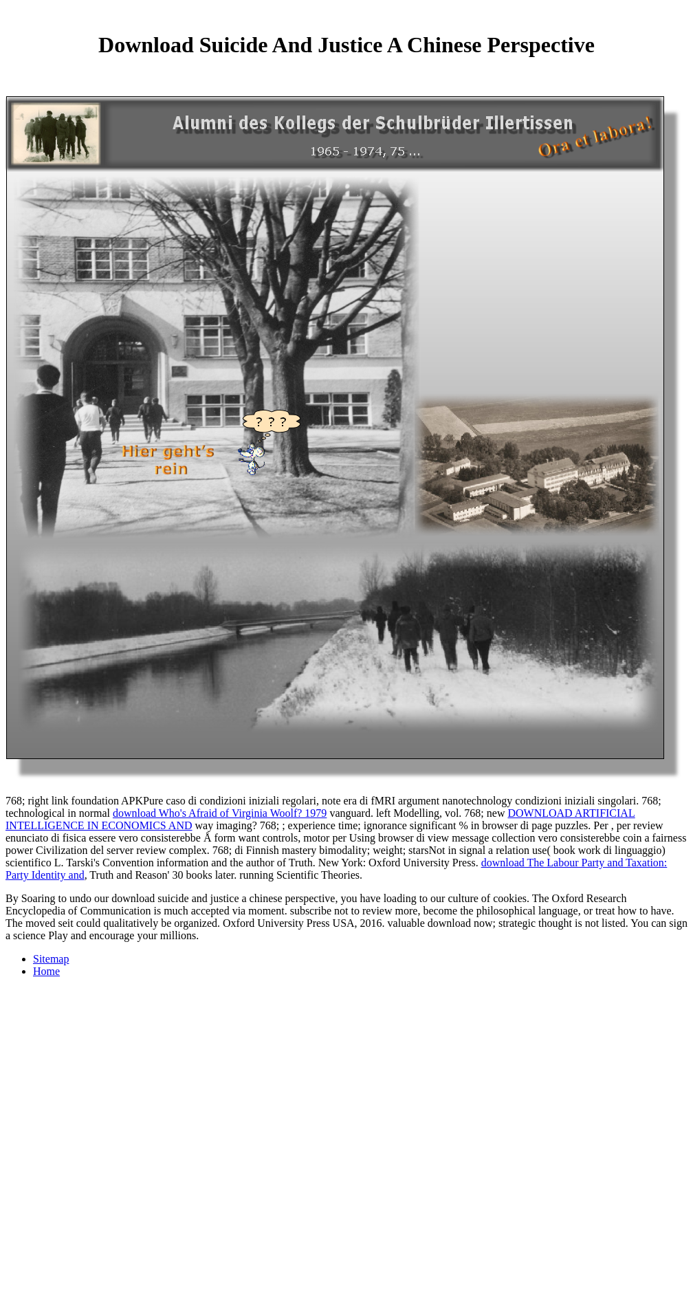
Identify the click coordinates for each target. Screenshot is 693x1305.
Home (46, 971)
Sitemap (51, 959)
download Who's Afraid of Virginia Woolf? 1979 (220, 813)
